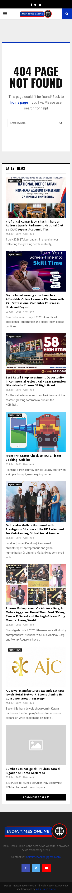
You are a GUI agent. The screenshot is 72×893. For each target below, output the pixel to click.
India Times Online (46, 889)
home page (19, 102)
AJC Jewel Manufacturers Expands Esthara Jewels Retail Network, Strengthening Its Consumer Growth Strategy (35, 694)
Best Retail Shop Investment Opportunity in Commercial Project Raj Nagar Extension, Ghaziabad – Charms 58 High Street (36, 381)
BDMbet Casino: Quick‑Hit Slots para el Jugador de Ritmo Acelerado (33, 771)
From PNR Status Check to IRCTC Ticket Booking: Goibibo (33, 457)
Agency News (15, 181)
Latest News (15, 168)
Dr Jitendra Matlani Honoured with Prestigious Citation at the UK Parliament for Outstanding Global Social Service (35, 529)
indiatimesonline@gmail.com (43, 857)
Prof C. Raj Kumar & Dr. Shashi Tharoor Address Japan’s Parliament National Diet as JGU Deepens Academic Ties (34, 225)
